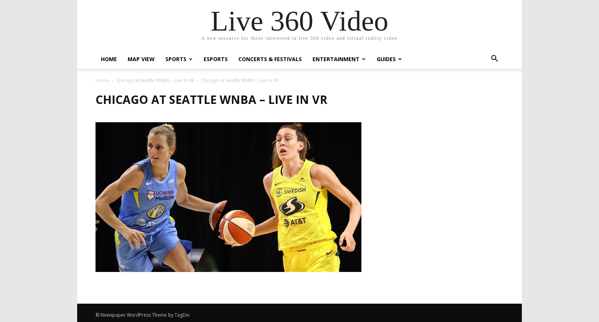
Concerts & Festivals (270, 59)
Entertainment (339, 59)
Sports (179, 59)
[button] (494, 59)
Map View (141, 59)
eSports (216, 59)
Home (109, 59)
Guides (389, 59)
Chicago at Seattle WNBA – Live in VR (155, 80)
